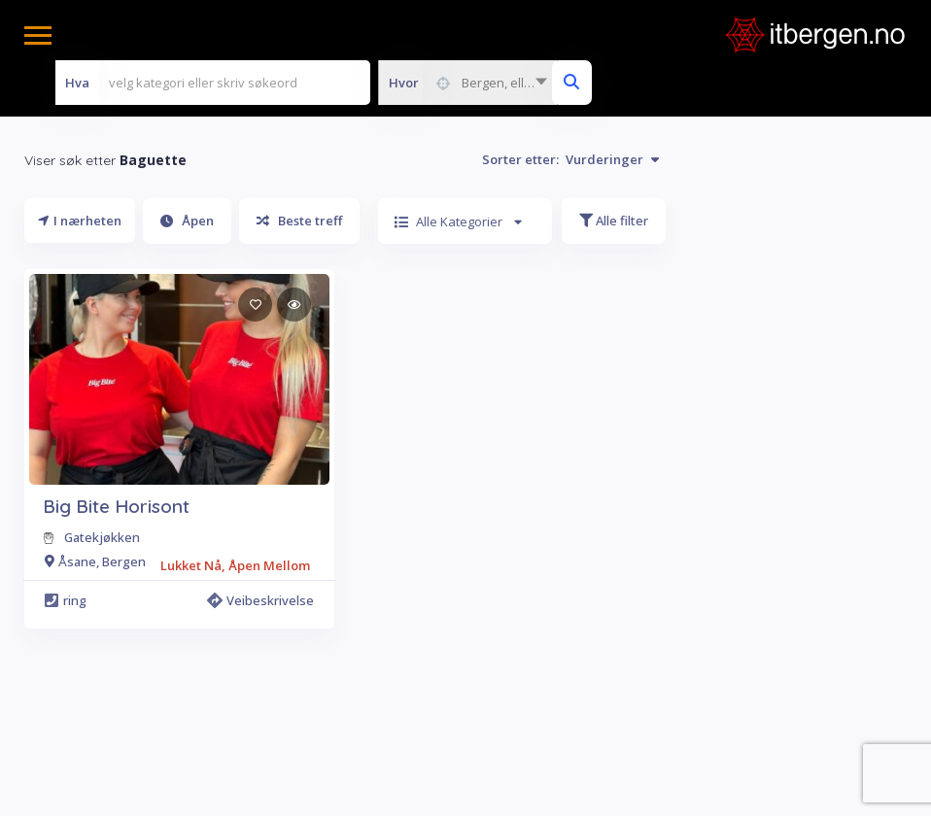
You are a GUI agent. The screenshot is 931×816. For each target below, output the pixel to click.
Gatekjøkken (102, 537)
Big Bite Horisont (116, 506)
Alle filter (613, 220)
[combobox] (467, 82)
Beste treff (299, 220)
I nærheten (79, 220)
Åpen (187, 220)
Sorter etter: (570, 159)
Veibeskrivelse (260, 600)
